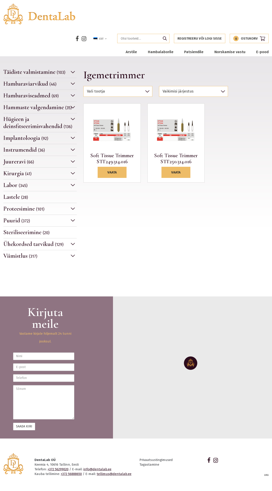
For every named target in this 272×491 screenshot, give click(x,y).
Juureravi (18, 161)
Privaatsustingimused (156, 460)
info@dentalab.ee (97, 469)
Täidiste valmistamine (34, 72)
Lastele (15, 197)
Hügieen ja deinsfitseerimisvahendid (37, 122)
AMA (266, 475)
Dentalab (39, 14)
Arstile (131, 52)
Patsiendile (193, 52)
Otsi (164, 38)
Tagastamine (149, 465)
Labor (15, 185)
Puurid (16, 220)
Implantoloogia (25, 138)
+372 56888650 (71, 474)
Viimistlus (20, 256)
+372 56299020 (58, 469)
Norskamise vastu (230, 52)
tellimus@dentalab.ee (114, 474)
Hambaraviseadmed (31, 95)
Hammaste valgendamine (37, 107)
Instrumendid (24, 149)
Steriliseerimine (26, 232)
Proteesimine (23, 208)
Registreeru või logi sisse (199, 38)
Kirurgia (17, 173)
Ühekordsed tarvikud (33, 244)
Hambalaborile (160, 52)
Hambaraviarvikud (29, 83)
